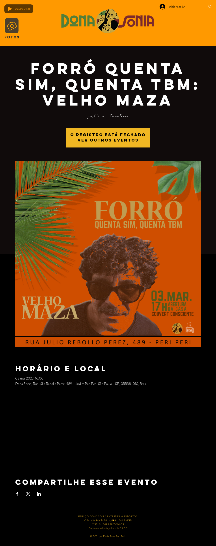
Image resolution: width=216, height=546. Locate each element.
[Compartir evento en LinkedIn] (39, 494)
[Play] (10, 9)
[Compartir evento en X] (28, 494)
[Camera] (11, 26)
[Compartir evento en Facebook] (17, 494)
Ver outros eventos (108, 140)
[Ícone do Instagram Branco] (209, 6)
